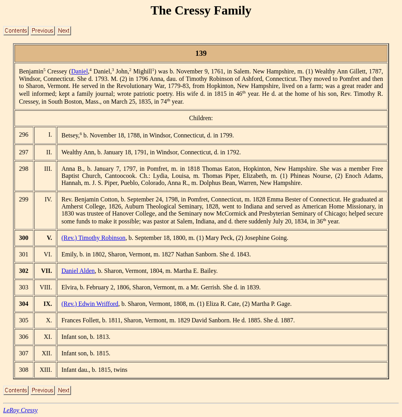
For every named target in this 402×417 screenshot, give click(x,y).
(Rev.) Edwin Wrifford (89, 303)
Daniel (79, 71)
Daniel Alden (78, 270)
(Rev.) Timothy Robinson (93, 237)
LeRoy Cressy (20, 410)
